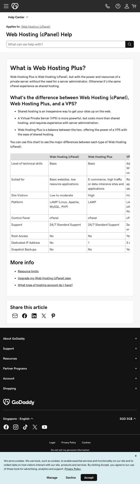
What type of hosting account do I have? (45, 284)
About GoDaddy (14, 338)
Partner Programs (15, 368)
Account (8, 378)
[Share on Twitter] (44, 316)
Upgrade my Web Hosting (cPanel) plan (44, 278)
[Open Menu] (4, 6)
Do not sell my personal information (70, 450)
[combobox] (66, 44)
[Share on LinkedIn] (34, 316)
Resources (10, 358)
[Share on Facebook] (24, 316)
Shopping (9, 388)
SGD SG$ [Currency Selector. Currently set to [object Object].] (128, 418)
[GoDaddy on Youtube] (44, 428)
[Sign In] (126, 6)
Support (8, 348)
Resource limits (28, 271)
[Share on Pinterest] (53, 316)
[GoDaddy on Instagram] (16, 428)
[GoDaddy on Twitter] (35, 428)
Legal (52, 442)
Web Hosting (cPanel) (35, 26)
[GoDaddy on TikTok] (25, 428)
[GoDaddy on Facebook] (6, 428)
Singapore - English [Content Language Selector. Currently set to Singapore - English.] (18, 418)
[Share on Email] (15, 316)
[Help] (117, 6)
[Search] (129, 44)
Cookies (86, 442)
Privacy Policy (68, 442)
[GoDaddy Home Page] (19, 402)
